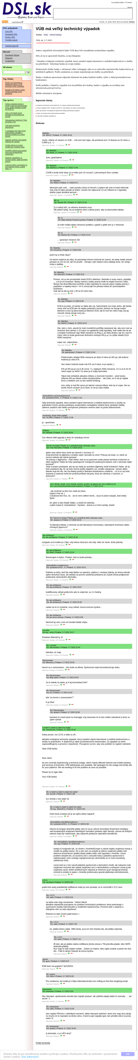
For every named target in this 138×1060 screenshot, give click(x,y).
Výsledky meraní (11, 40)
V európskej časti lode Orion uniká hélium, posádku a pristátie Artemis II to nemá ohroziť (15, 133)
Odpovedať (45, 145)
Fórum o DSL (10, 37)
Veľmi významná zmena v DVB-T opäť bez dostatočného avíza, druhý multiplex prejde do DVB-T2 (16, 106)
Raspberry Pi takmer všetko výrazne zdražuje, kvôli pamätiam (15, 91)
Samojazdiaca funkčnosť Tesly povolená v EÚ (16, 121)
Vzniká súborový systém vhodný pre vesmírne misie (15, 146)
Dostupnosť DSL (11, 34)
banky (46, 35)
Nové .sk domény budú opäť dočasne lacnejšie (51, 113)
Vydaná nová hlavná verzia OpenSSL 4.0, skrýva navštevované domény (58, 105)
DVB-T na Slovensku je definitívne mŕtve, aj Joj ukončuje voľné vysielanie (14, 84)
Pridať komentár (43, 1043)
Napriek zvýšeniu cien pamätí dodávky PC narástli (15, 141)
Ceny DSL (9, 31)
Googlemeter (10, 61)
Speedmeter (9, 55)
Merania (16, 55)
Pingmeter (9, 58)
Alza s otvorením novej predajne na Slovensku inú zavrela (14, 114)
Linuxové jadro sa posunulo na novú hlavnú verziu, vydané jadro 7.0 (16, 166)
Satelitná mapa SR (11, 46)
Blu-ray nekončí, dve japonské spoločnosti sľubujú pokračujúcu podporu (58, 110)
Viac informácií (29, 1057)
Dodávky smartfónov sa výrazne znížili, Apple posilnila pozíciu (16, 159)
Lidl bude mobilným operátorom (12, 126)
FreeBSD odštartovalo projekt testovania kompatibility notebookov (16, 152)
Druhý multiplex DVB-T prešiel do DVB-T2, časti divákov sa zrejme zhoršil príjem (61, 108)
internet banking (55, 35)
